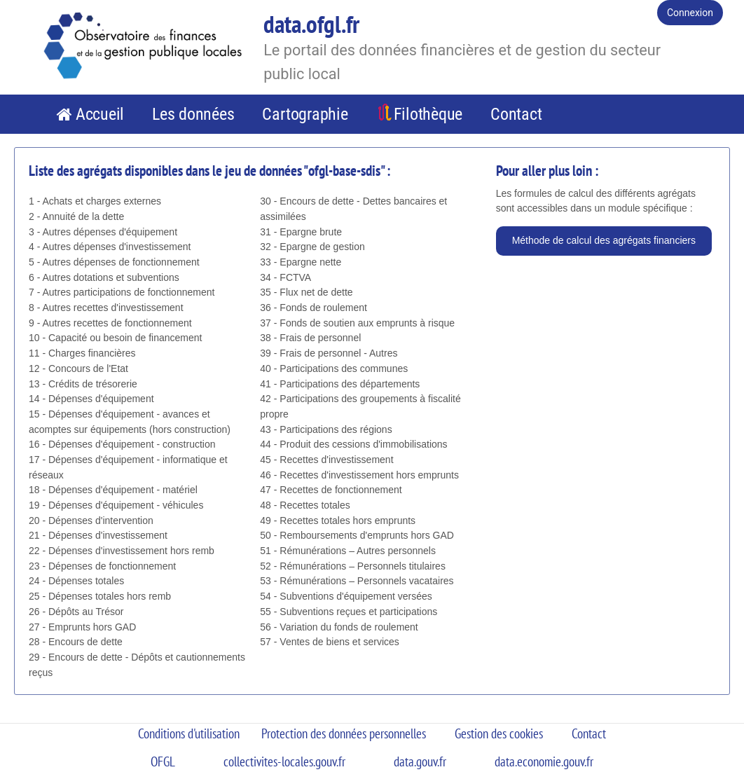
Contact (516, 114)
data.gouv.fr (420, 761)
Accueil (100, 114)
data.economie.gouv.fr (544, 761)
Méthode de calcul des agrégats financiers (604, 240)
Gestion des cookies (499, 733)
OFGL (163, 761)
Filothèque (428, 114)
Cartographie (304, 114)
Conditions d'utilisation (189, 733)
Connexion (690, 12)
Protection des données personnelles (343, 733)
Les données (193, 114)
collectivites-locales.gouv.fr (284, 761)
